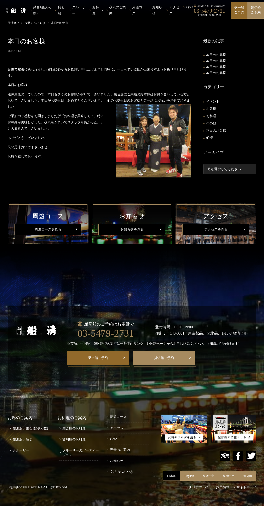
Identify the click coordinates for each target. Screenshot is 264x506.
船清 (209, 138)
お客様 (211, 108)
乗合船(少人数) (42, 10)
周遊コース (138, 10)
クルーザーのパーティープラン (80, 453)
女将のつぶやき (121, 471)
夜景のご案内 (117, 10)
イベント (212, 101)
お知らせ (157, 10)
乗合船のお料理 (74, 428)
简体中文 (208, 476)
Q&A (190, 7)
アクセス (174, 10)
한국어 (247, 476)
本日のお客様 (216, 55)
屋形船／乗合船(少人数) (30, 428)
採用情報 (222, 487)
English (189, 476)
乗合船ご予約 (239, 10)
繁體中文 (229, 476)
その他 (211, 123)
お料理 (211, 116)
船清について (199, 487)
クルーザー (78, 10)
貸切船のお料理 (74, 439)
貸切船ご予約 (256, 10)
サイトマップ (246, 487)
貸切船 (61, 10)
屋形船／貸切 (23, 439)
